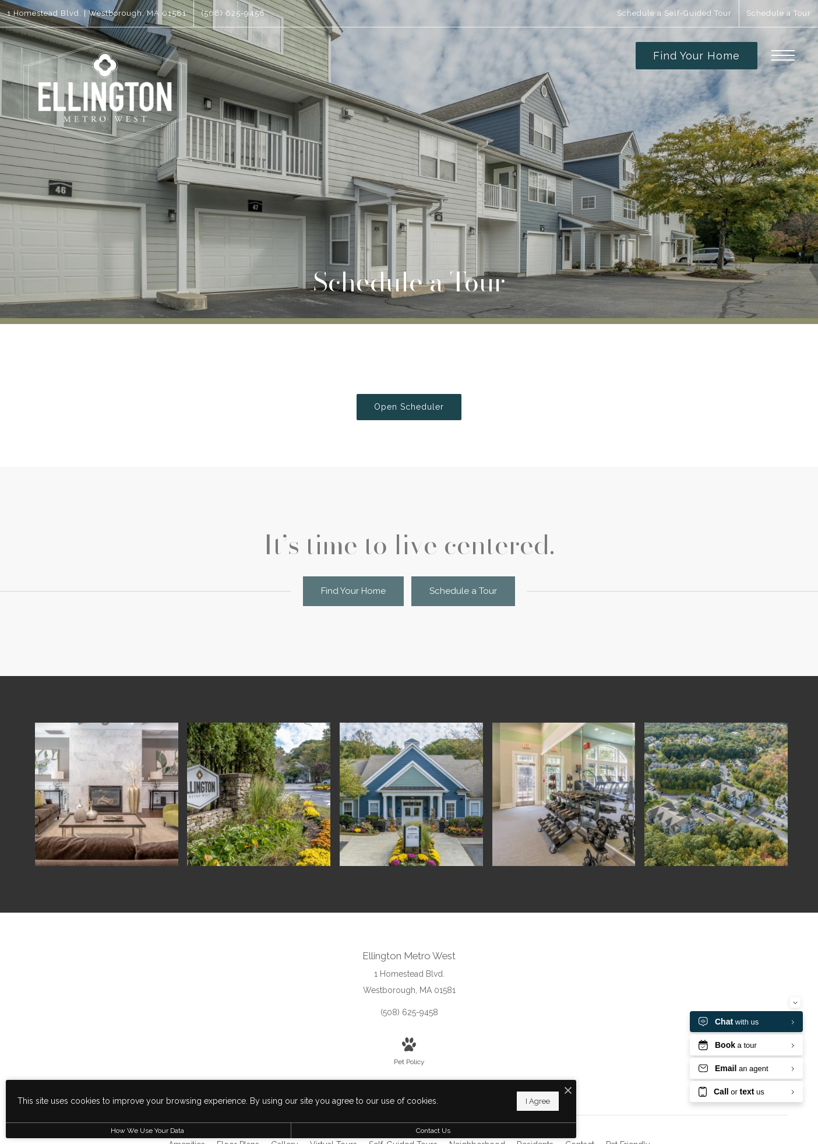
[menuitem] (477, 1130)
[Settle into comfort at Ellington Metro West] (269, 787)
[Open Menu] (783, 55)
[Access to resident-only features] (118, 787)
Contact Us (311, 1131)
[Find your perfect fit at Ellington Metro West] (724, 787)
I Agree (375, 1097)
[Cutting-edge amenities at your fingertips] (572, 787)
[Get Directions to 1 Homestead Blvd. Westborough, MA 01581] (96, 13)
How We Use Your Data (107, 1131)
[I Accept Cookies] (405, 1085)
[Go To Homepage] (104, 93)
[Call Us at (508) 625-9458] (233, 13)
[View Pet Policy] (409, 1037)
